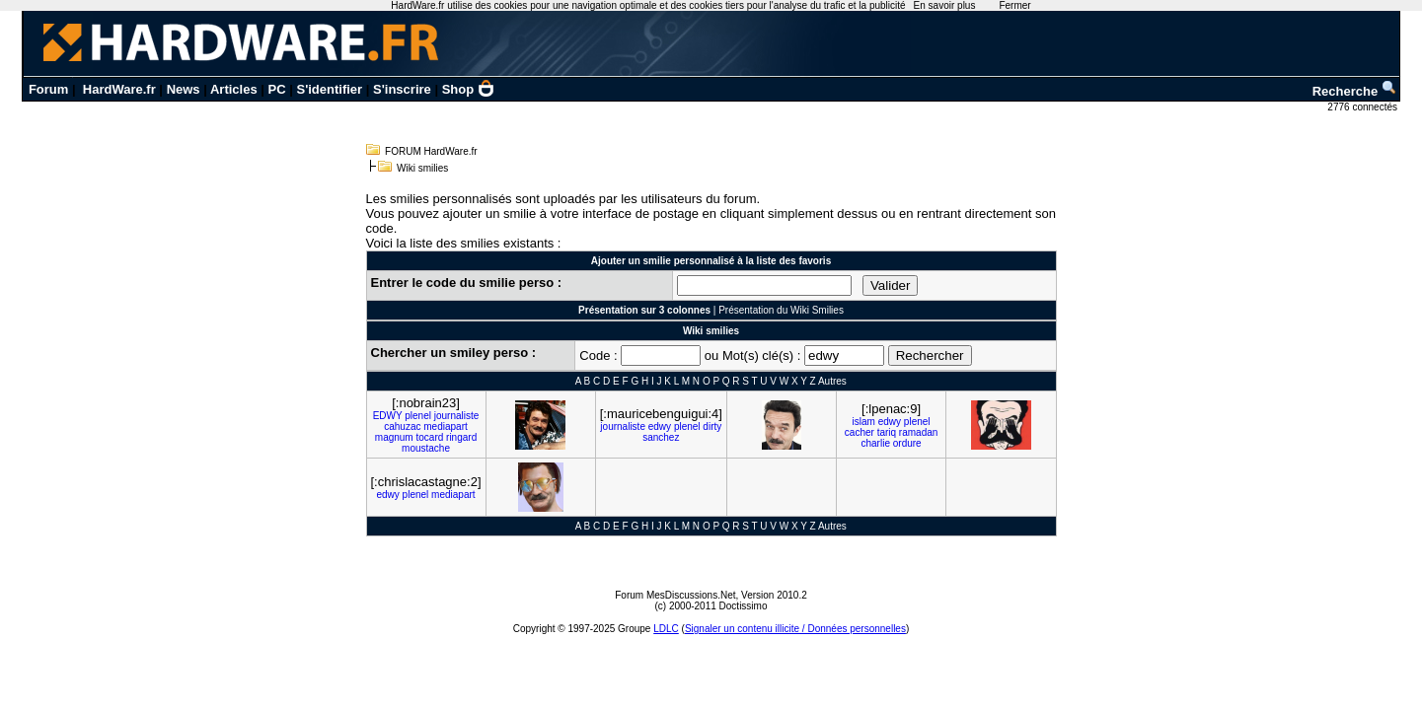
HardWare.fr (119, 89)
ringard (461, 437)
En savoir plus (945, 5)
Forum (48, 89)
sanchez (660, 437)
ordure (907, 443)
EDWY (388, 415)
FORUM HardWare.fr (431, 151)
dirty (712, 426)
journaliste (457, 415)
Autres (832, 381)
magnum (394, 437)
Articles (234, 89)
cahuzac (402, 426)
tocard (429, 437)
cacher (859, 432)
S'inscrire (402, 89)
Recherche (1354, 91)
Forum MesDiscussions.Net (675, 595)
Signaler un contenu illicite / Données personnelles (795, 628)
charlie (875, 443)
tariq (886, 432)
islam (864, 421)
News (183, 89)
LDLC (666, 628)
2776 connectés (1363, 107)
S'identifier (330, 89)
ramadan (918, 432)
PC (277, 89)
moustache (426, 448)
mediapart (445, 426)
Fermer (1014, 5)
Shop (468, 89)
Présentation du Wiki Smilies (781, 310)
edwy (659, 426)
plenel (418, 415)
